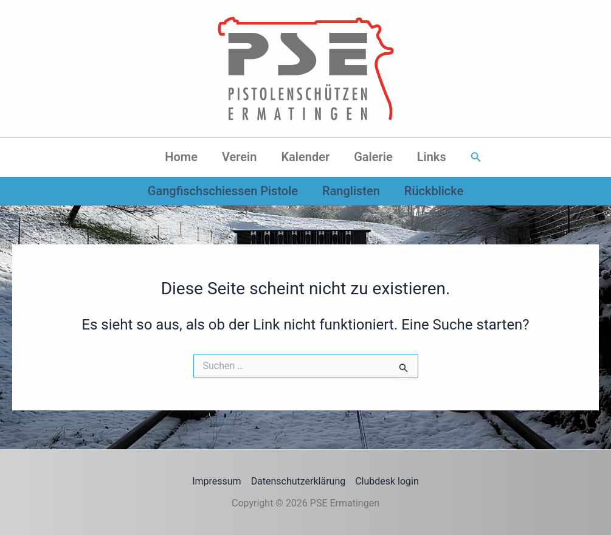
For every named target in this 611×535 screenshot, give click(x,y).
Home (181, 157)
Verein (239, 157)
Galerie (373, 157)
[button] (476, 157)
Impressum (216, 481)
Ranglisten (351, 191)
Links (431, 157)
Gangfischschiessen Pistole (223, 191)
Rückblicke (433, 191)
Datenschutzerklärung (298, 481)
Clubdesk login (387, 481)
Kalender (305, 157)
